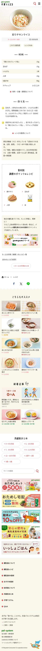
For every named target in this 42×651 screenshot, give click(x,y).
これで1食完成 (15, 45)
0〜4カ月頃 (9, 443)
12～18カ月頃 (9, 455)
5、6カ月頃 (29, 443)
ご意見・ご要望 (7, 625)
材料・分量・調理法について (22, 91)
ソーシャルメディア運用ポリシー (12, 642)
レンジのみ (28, 45)
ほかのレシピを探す (9, 259)
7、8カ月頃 (9, 449)
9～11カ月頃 (29, 449)
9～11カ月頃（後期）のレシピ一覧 (14, 254)
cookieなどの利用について (10, 639)
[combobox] (21, 471)
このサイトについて (8, 622)
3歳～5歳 (8, 461)
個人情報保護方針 (7, 636)
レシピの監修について (22, 133)
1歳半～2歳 (29, 455)
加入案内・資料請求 (8, 633)
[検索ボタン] (37, 471)
